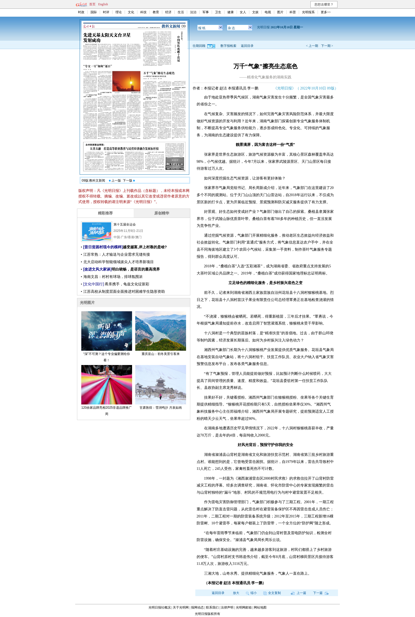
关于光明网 (181, 607)
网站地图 (260, 607)
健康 (230, 12)
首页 (92, 4)
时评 (106, 12)
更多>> (326, 12)
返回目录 (247, 46)
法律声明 (227, 607)
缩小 (251, 593)
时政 (81, 12)
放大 (236, 593)
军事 (205, 12)
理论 (118, 12)
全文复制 (272, 593)
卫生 (218, 12)
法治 (193, 12)
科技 (143, 12)
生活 (181, 12)
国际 (94, 12)
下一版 (129, 180)
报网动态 (197, 607)
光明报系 (308, 12)
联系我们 (212, 607)
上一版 (115, 180)
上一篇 (298, 593)
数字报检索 (228, 46)
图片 (280, 12)
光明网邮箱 (244, 607)
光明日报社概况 (159, 607)
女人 (243, 12)
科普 (293, 12)
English (103, 4)
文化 (131, 12)
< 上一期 (312, 46)
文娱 (255, 12)
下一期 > (327, 46)
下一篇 (321, 593)
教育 (156, 12)
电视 (268, 12)
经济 (168, 12)
